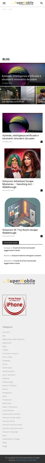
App (3, 336)
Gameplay (6, 360)
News (4, 396)
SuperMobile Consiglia (11, 439)
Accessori (6, 332)
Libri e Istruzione (8, 375)
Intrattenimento (8, 371)
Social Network (8, 410)
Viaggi (4, 446)
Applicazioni (7, 343)
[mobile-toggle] (4, 3)
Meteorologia (7, 382)
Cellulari (5, 350)
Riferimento (7, 403)
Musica (5, 389)
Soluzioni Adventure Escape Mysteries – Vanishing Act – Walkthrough (18, 184)
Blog (4, 346)
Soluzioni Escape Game (11, 417)
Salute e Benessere (9, 407)
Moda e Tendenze (9, 385)
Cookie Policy (31, 460)
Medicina (5, 378)
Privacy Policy (21, 460)
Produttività (6, 400)
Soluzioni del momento (11, 414)
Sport (4, 435)
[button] (41, 3)
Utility (4, 442)
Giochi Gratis (7, 368)
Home (4, 9)
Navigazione (7, 393)
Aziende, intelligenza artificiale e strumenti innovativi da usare (20, 137)
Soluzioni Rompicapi (10, 432)
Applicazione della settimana (13, 339)
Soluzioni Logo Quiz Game (12, 428)
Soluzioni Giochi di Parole (12, 425)
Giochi (4, 364)
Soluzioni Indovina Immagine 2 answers (26, 255)
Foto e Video (7, 357)
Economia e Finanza (10, 353)
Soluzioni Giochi (8, 421)
